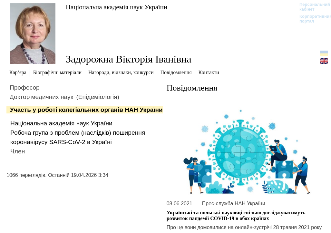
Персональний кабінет (311, 7)
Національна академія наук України (116, 7)
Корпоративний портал (311, 19)
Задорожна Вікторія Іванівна (128, 59)
